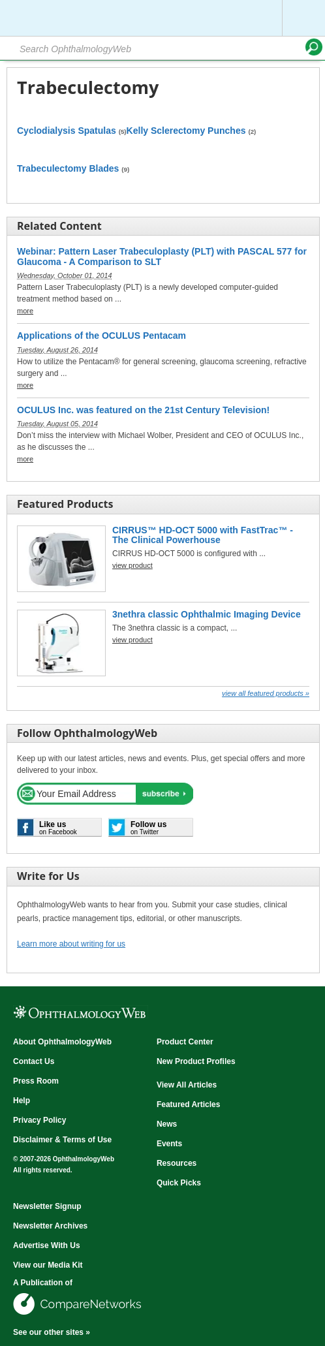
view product (132, 565)
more (25, 311)
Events (169, 1143)
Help (21, 1100)
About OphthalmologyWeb (62, 1041)
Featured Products (65, 504)
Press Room (36, 1081)
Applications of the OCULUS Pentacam (101, 336)
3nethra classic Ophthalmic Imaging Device (206, 614)
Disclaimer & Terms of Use (62, 1139)
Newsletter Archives (50, 1225)
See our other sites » (51, 1332)
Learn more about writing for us (71, 943)
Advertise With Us (46, 1245)
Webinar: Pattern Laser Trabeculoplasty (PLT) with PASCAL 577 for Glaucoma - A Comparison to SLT (162, 256)
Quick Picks (179, 1182)
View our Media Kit (47, 1265)
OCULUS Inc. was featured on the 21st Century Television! (143, 410)
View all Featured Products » (265, 693)
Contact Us (33, 1061)
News (167, 1124)
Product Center (185, 1041)
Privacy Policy (39, 1120)
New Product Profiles (196, 1061)
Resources (176, 1163)
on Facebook (58, 828)
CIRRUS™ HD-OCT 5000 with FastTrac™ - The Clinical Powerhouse (202, 535)
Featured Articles (189, 1104)
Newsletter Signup (47, 1206)
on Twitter (148, 828)
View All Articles (187, 1084)
